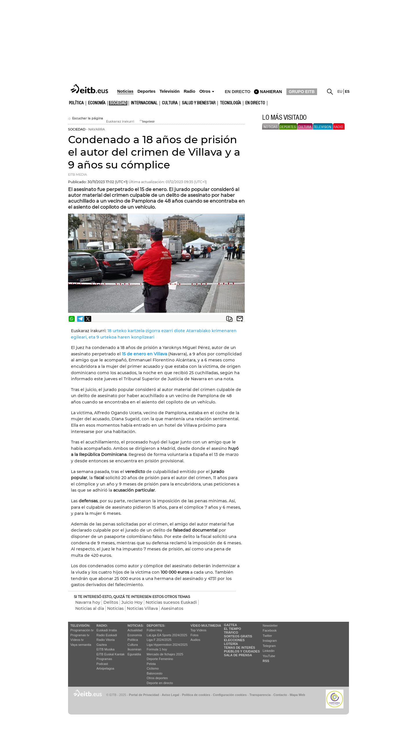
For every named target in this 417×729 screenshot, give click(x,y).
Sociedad (118, 103)
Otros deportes (157, 678)
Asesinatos (172, 608)
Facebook (270, 630)
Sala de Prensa (238, 655)
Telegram (269, 646)
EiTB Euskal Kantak (110, 654)
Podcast (102, 664)
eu (339, 92)
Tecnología (230, 103)
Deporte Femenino (160, 659)
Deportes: (156, 625)
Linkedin (269, 650)
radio (338, 127)
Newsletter (270, 625)
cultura (170, 103)
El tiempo (232, 628)
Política (76, 103)
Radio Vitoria (105, 639)
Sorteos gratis (238, 636)
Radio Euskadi (106, 635)
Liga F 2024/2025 (159, 639)
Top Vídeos (198, 630)
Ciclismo (153, 668)
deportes (288, 127)
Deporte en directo (160, 683)
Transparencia (259, 695)
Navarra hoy (87, 602)
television (322, 127)
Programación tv (82, 630)
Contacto (280, 695)
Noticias (115, 608)
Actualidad (134, 630)
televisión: (80, 625)
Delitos (110, 602)
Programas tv (79, 635)
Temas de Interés (239, 647)
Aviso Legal (170, 695)
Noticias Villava (142, 608)
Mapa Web (297, 695)
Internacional (144, 103)
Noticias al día (89, 608)
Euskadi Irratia (106, 630)
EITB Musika (105, 649)
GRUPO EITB (302, 91)
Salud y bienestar (198, 103)
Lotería (231, 644)
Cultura (132, 644)
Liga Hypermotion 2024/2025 (167, 644)
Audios (195, 639)
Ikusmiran (134, 649)
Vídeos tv (77, 639)
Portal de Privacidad (144, 695)
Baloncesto (154, 673)
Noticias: (135, 625)
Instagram (270, 640)
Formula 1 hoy (157, 649)
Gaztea (101, 644)
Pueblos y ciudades (242, 651)
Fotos (195, 635)
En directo (255, 103)
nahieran (271, 91)
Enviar (240, 319)
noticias (270, 127)
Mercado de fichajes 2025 (165, 654)
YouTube (269, 656)
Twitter (267, 635)
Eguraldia (134, 654)
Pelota (151, 664)
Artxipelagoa (105, 668)
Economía (96, 103)
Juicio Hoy (131, 602)
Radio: (102, 625)
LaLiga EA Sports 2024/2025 (167, 635)
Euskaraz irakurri (120, 121)
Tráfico (231, 632)
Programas (104, 659)
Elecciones (234, 640)
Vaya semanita (80, 644)
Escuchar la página (85, 118)
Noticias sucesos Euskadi (171, 602)
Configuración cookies (229, 695)
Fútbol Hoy (154, 630)
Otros (204, 91)
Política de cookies (196, 695)
